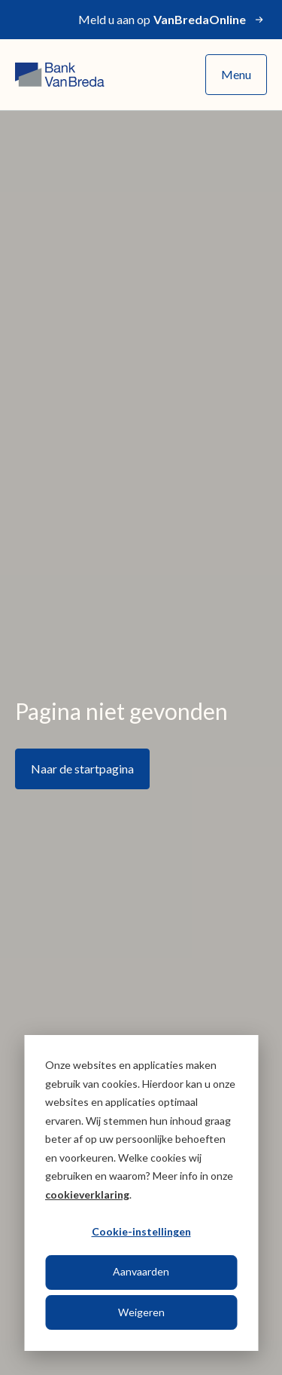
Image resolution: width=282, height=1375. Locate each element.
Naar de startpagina (82, 768)
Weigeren (141, 1312)
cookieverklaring (87, 1194)
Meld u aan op (172, 20)
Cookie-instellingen (141, 1231)
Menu (236, 74)
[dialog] (141, 1193)
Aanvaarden (141, 1271)
